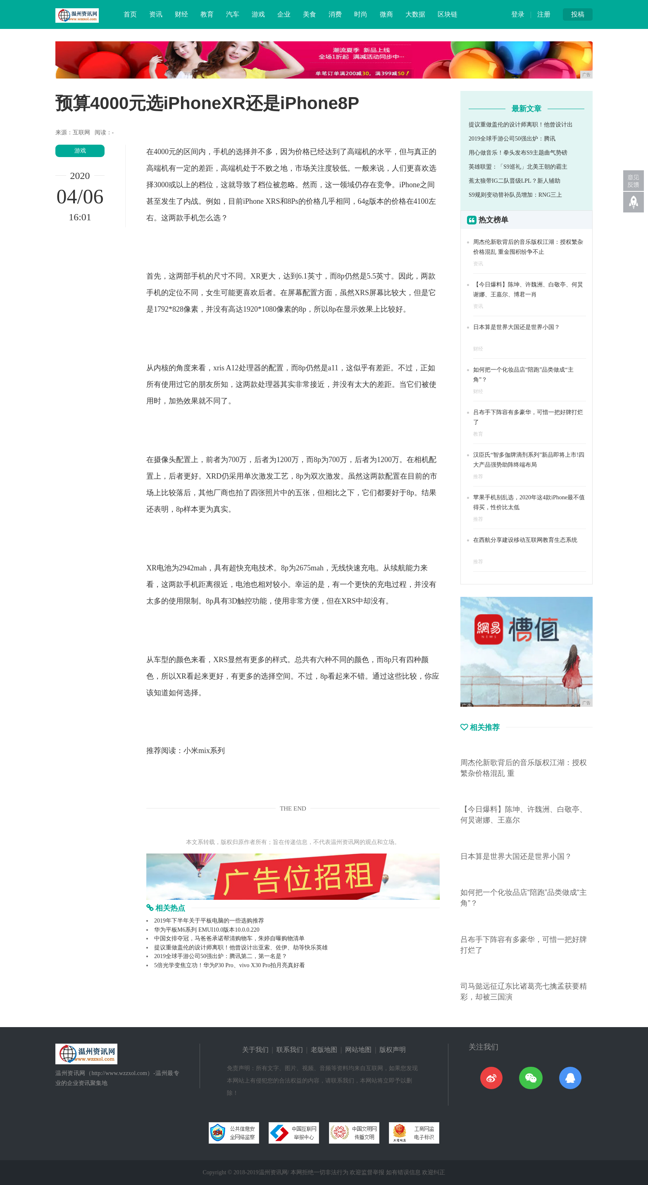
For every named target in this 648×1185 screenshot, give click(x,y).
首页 (130, 14)
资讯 (155, 14)
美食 (309, 14)
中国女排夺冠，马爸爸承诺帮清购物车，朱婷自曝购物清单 (229, 938)
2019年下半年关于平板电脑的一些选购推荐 (209, 921)
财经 (181, 14)
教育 (207, 14)
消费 (335, 14)
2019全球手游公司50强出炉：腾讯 (512, 139)
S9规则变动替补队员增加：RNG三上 (515, 195)
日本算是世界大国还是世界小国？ (516, 327)
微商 (386, 14)
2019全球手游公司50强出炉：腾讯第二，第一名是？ (220, 956)
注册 (543, 14)
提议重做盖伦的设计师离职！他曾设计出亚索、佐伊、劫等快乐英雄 (241, 947)
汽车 (232, 14)
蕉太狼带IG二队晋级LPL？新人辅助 (514, 181)
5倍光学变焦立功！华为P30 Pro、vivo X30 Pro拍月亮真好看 (229, 965)
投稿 (577, 14)
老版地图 (324, 1049)
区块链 (447, 14)
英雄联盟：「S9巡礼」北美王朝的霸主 (518, 167)
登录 (517, 14)
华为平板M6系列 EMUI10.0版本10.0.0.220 (207, 930)
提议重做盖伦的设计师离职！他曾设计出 (521, 125)
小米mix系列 (204, 750)
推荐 (478, 476)
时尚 (360, 14)
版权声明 (392, 1049)
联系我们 (289, 1049)
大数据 (415, 14)
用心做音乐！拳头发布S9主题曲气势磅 (518, 153)
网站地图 (358, 1049)
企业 (284, 14)
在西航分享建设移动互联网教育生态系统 (525, 540)
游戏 (258, 14)
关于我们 (255, 1049)
